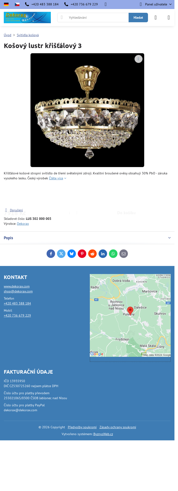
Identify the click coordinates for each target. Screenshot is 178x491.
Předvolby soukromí (82, 427)
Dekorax (23, 223)
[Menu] (168, 17)
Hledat (138, 17)
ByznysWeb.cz (103, 434)
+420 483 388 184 (17, 303)
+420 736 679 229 (17, 315)
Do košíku (126, 194)
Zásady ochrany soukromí (118, 427)
